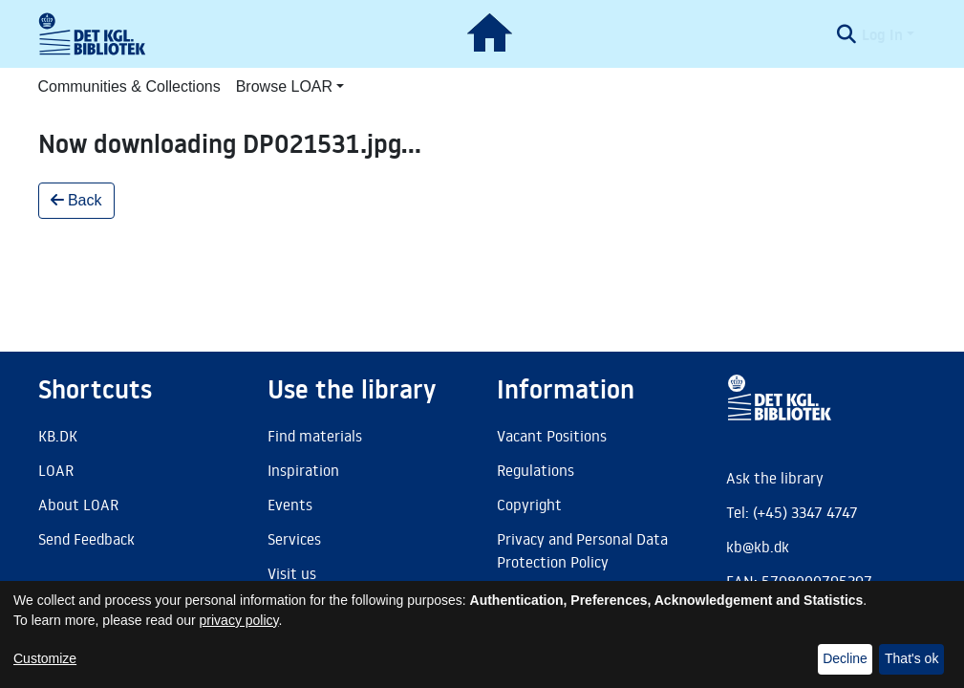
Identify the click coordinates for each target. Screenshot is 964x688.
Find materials (315, 435)
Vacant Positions (552, 435)
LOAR (56, 470)
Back (76, 200)
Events (290, 504)
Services (294, 538)
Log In (882, 34)
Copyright (529, 504)
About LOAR (78, 504)
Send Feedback (86, 538)
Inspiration (303, 470)
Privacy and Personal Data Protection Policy (582, 550)
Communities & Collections (129, 86)
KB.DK (57, 435)
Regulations (535, 470)
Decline (845, 658)
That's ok (911, 658)
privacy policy (239, 620)
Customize (44, 658)
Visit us (292, 573)
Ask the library (775, 477)
